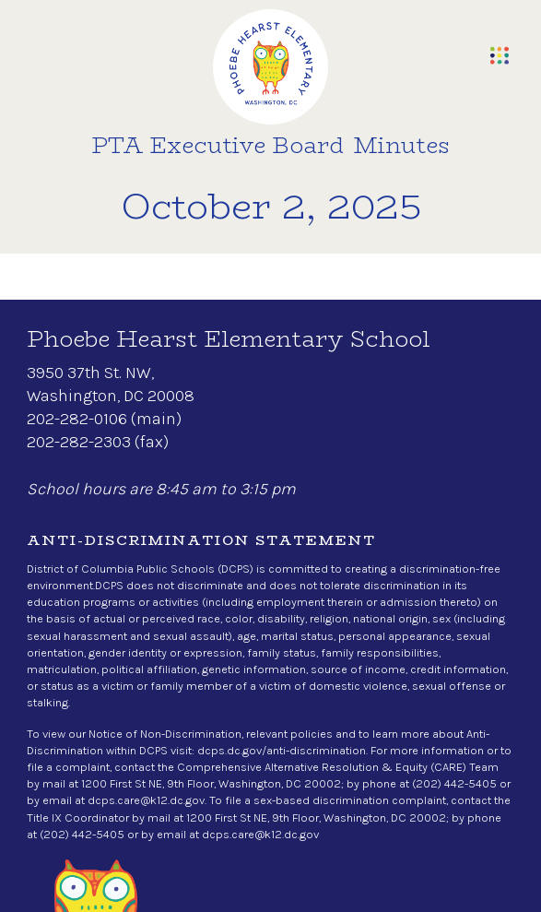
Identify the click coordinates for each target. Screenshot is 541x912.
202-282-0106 (77, 419)
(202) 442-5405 (454, 783)
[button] (499, 55)
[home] (270, 66)
